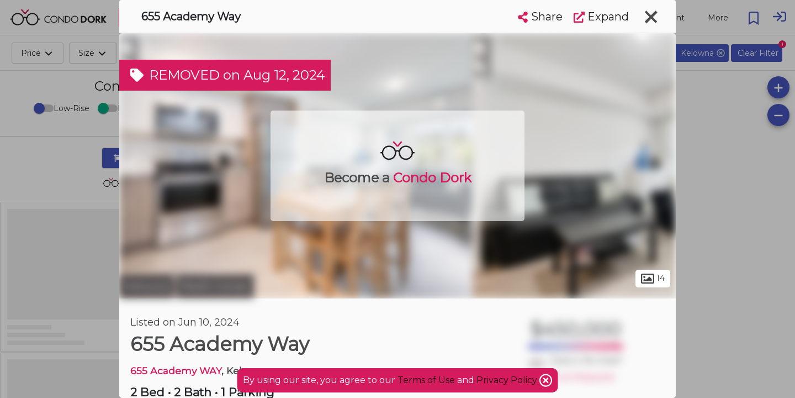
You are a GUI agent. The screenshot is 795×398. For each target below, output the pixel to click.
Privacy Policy (507, 380)
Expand (601, 16)
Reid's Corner (215, 286)
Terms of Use (426, 380)
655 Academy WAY (175, 370)
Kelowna (146, 286)
